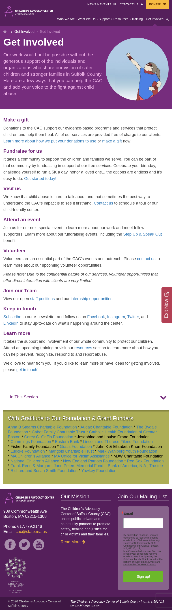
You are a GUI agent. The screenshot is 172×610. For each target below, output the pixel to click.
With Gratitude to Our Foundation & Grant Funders (70, 418)
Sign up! (143, 577)
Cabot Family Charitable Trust (58, 432)
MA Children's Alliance (30, 456)
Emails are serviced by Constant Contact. (141, 563)
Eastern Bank (67, 441)
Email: (25, 531)
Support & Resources (113, 19)
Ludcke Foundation (28, 451)
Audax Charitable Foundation (106, 427)
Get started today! (40, 178)
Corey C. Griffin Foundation (48, 437)
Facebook (96, 317)
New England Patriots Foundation (93, 461)
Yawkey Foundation (98, 470)
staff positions (42, 299)
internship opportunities (91, 299)
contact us (146, 259)
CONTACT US (129, 4)
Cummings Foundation (31, 441)
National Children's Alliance (35, 461)
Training (137, 19)
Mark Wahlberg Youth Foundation (127, 451)
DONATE (155, 4)
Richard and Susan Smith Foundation (44, 470)
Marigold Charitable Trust (71, 451)
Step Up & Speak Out (142, 234)
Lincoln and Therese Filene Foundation (118, 441)
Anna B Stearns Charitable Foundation (42, 427)
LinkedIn (11, 323)
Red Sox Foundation (145, 461)
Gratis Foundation (76, 446)
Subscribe (12, 317)
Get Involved (154, 19)
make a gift (112, 141)
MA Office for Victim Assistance (82, 456)
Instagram (116, 317)
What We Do (86, 19)
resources (83, 348)
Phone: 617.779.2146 (22, 526)
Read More (71, 542)
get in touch (26, 370)
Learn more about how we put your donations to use (49, 141)
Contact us (103, 203)
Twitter (133, 317)
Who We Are (66, 19)
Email (128, 513)
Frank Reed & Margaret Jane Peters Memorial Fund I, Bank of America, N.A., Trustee (87, 466)
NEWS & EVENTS (99, 4)
